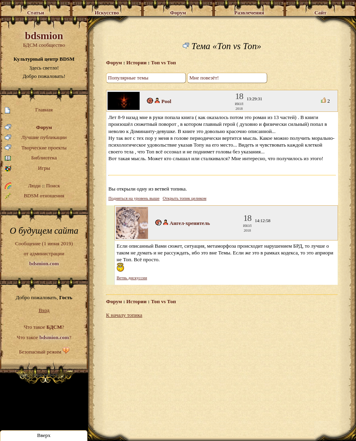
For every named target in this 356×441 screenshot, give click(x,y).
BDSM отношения (34, 196)
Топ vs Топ (163, 63)
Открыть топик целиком (184, 198)
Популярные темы (128, 78)
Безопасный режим (40, 352)
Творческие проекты (36, 148)
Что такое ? (44, 327)
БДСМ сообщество (44, 39)
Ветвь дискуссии (132, 278)
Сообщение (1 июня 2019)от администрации (44, 253)
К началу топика (124, 315)
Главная (29, 110)
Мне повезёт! (204, 78)
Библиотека (31, 158)
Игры (27, 168)
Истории (136, 63)
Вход (43, 310)
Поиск (53, 186)
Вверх (44, 435)
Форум (28, 127)
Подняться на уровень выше (134, 198)
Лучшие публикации (36, 137)
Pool (167, 101)
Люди (34, 186)
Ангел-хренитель (190, 223)
